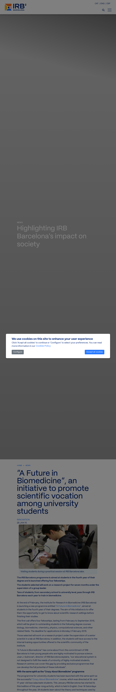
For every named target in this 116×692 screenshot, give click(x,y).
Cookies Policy (43, 346)
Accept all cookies (94, 352)
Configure (17, 352)
